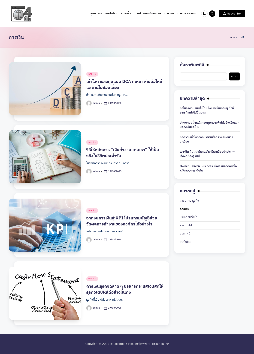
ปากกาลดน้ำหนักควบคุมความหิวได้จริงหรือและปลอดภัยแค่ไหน (209, 125)
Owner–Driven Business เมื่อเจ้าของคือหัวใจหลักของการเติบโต (208, 168)
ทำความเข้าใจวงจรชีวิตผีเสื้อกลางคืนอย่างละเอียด (206, 139)
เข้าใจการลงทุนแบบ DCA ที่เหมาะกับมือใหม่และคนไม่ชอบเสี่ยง (124, 84)
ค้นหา (234, 76)
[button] (232, 13)
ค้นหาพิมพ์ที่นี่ (192, 65)
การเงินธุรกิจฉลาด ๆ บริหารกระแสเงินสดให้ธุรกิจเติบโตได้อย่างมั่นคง (125, 289)
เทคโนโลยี (185, 242)
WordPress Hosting (156, 343)
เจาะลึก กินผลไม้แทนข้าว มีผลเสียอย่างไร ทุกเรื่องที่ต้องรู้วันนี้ (207, 154)
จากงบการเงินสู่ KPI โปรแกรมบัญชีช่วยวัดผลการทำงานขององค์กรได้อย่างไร (121, 221)
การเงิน (92, 74)
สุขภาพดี (185, 233)
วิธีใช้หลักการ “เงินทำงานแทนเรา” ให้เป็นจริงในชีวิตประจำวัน (122, 152)
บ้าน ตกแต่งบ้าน (189, 217)
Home (232, 37)
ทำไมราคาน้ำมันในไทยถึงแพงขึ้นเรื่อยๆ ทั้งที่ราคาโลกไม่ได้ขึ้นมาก (207, 110)
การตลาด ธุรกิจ (189, 201)
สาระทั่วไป (186, 225)
